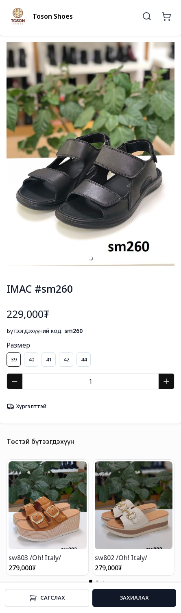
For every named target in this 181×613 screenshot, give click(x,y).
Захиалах (134, 597)
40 (31, 359)
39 (14, 359)
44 (84, 359)
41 (49, 359)
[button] (90, 258)
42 (66, 359)
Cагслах (47, 598)
